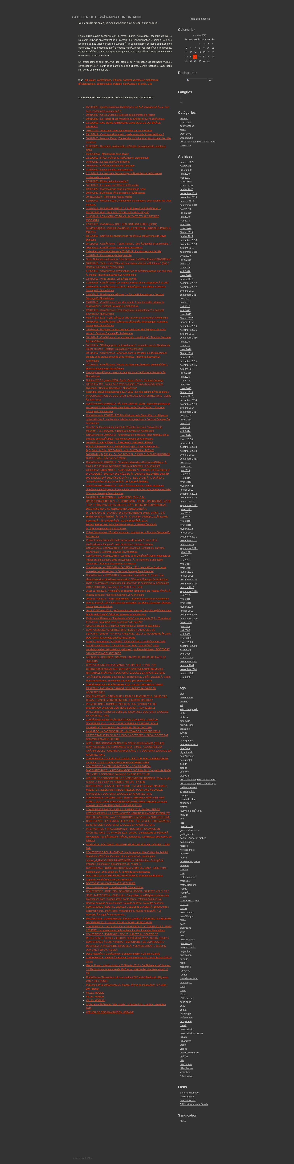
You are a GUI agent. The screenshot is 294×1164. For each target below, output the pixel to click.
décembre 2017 (188, 283)
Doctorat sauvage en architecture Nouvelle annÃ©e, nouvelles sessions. (125, 903)
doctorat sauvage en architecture (141, 80)
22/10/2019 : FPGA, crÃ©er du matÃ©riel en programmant (117, 157)
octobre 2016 (187, 333)
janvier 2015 (186, 396)
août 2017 (185, 298)
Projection (185, 145)
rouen (183, 990)
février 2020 (186, 185)
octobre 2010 (187, 587)
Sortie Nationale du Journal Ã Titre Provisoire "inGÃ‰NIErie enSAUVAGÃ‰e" (128, 259)
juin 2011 (185, 556)
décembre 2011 (188, 536)
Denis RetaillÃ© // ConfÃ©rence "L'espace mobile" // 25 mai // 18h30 (123, 953)
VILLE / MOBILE (95, 992)
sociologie (185, 1013)
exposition (185, 122)
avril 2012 (185, 521)
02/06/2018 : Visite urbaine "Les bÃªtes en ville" (112, 278)
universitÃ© (186, 1029)
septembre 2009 (188, 618)
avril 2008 (185, 653)
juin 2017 (185, 302)
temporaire (185, 1021)
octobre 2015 (187, 368)
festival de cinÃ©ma (190, 810)
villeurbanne (186, 1068)
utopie (183, 1044)
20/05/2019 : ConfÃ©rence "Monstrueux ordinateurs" (114, 247)
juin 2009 (185, 626)
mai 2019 (185, 220)
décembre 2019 (188, 193)
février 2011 (186, 571)
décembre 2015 (188, 361)
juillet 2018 (185, 259)
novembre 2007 (188, 661)
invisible (117, 83)
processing (186, 943)
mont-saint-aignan (189, 900)
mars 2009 (185, 638)
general (184, 118)
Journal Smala (187, 1100)
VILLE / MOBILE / (95, 1000)
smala (183, 1009)
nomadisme (186, 912)
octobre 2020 (187, 162)
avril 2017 (185, 310)
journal (183, 857)
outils (183, 129)
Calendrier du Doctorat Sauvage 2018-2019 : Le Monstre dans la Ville (123, 251)
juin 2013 (185, 470)
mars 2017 (185, 314)
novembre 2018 (188, 244)
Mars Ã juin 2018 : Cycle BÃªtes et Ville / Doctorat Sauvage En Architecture (127, 317)
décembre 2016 (188, 326)
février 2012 (186, 528)
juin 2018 (185, 263)
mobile (183, 888)
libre (182, 873)
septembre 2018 (188, 251)
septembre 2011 (188, 548)
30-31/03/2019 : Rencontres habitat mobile (109, 196)
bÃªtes (183, 732)
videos (183, 1048)
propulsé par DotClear (83, 1158)
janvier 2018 (186, 279)
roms (182, 986)
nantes (183, 908)
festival (183, 806)
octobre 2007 (187, 665)
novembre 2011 (188, 540)
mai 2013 (185, 474)
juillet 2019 (185, 212)
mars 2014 (185, 435)
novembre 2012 (188, 497)
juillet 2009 (185, 622)
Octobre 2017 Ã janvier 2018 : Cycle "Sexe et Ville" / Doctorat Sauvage (124, 380)
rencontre (185, 970)
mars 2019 (185, 228)
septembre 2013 (188, 458)
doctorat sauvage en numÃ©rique (198, 783)
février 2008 (186, 657)
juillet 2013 (185, 466)
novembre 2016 (188, 329)
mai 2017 (185, 306)
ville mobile (186, 1064)
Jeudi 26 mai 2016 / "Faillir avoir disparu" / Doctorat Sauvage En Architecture (127, 598)
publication (185, 955)
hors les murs (187, 849)
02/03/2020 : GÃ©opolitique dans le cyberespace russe (116, 189)
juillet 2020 (185, 169)
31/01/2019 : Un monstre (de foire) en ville (109, 255)
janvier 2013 (186, 489)
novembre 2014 (188, 404)
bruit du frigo (186, 725)
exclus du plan (187, 799)
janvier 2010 (186, 610)
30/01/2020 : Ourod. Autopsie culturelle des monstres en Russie (120, 114)
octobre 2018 (187, 247)
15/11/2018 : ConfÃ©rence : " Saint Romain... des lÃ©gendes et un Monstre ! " (128, 243)
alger (182, 693)
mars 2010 (185, 603)
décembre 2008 (188, 645)
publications (186, 137)
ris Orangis (186, 982)
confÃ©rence (104, 80)
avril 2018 (185, 271)
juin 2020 (185, 173)
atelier (92, 80)
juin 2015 (185, 376)
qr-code (142, 83)
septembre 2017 (188, 294)
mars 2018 (185, 275)
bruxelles (185, 728)
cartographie (186, 740)
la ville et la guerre (190, 861)
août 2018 (185, 255)
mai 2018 (185, 267)
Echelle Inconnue (189, 1092)
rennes (183, 974)
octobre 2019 (187, 201)
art (86, 80)
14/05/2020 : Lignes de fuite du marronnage (109, 169)
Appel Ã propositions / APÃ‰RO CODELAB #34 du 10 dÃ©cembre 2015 (126, 641)
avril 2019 (185, 224)
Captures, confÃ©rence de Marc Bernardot (109, 879)
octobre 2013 (187, 454)
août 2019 (185, 209)
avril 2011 (185, 563)
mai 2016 (185, 345)
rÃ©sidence (186, 998)
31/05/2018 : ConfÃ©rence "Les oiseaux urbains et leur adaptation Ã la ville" (127, 282)
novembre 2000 (188, 669)
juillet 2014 (185, 419)
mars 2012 (185, 525)
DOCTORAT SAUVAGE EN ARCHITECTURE (110, 883)
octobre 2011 (187, 544)
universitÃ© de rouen (191, 1033)
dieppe (183, 767)
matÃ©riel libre (188, 884)
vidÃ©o (184, 1056)
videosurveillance (189, 1052)
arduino (184, 701)
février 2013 (186, 486)
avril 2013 (185, 478)
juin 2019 (185, 216)
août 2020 (185, 165)
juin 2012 (185, 513)
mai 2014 (185, 427)
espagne (184, 795)
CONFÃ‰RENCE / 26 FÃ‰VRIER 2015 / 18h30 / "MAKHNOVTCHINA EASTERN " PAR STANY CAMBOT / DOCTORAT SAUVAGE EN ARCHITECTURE (124, 688)
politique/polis (187, 939)
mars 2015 (185, 388)
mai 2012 (185, 517)
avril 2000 (185, 677)
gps (182, 822)
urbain (183, 1037)
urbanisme (185, 1041)
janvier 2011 (186, 575)
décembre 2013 (188, 446)
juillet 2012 (185, 509)
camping (184, 736)
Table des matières (199, 18)
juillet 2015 (185, 372)
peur (182, 931)
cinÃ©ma (185, 748)
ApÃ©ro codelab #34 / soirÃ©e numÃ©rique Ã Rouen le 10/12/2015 (123, 625)
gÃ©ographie (187, 834)
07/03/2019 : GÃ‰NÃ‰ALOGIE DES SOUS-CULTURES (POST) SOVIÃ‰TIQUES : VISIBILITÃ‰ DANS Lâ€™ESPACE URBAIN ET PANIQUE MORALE (128, 228)
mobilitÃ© (185, 892)
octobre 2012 (187, 501)
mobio (183, 896)
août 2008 (185, 649)
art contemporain (189, 709)
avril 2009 (185, 634)
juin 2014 (185, 423)
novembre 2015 (188, 364)
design (183, 763)
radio (182, 962)
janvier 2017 (186, 322)
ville (150, 83)
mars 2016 (185, 349)
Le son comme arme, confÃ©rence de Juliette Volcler (115, 887)
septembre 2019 (188, 205)
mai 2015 (185, 380)
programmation (188, 947)
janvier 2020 (186, 189)
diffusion (117, 80)
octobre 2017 (187, 290)
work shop (185, 133)
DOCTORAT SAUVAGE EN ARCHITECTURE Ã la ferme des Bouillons (124, 875)
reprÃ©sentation (189, 978)
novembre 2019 (188, 197)
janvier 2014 (186, 443)
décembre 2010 (188, 579)
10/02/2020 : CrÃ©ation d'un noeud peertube (110, 165)
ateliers (184, 717)
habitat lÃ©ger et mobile (193, 838)
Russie (183, 994)
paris (182, 924)
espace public (104, 83)
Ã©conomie (186, 1076)
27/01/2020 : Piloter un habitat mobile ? (107, 181)
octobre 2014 (187, 407)
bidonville (185, 721)
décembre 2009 (188, 614)
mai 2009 (185, 630)
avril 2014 (185, 431)
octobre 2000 (187, 673)
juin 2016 (185, 341)
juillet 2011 (185, 552)
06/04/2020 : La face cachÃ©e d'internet (108, 161)
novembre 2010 (188, 583)
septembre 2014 (188, 411)
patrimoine (185, 927)
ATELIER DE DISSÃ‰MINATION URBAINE (110, 1012)
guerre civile (186, 826)
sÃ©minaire (186, 1017)
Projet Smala (187, 1096)
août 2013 (185, 462)
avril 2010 (185, 599)
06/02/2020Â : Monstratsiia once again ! (107, 153)
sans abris (185, 1001)
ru (181, 101)
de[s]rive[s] (186, 760)
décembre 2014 (188, 400)
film (182, 818)
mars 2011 (185, 567)
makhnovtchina (188, 877)
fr (180, 97)
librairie (184, 869)
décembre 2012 (188, 493)
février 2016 (186, 353)
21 (195, 56)
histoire (184, 845)
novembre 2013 (188, 450)
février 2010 (186, 606)
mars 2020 (185, 181)
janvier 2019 (186, 236)
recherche (185, 966)
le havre (184, 865)
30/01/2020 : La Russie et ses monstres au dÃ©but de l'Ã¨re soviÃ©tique (125, 118)
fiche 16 (184, 814)
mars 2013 (185, 482)
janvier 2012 (186, 532)
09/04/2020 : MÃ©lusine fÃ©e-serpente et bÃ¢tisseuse (115, 192)
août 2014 (185, 415)
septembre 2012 (188, 505)
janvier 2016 (186, 357)
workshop (185, 1072)
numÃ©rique (130, 83)
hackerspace (187, 842)
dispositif (184, 775)
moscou (184, 904)
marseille (185, 880)
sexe (182, 1005)
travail (183, 1025)
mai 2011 (185, 560)
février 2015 (186, 392)
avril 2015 (185, 384)
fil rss (183, 1121)
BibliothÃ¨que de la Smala (194, 1104)
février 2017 (186, 318)
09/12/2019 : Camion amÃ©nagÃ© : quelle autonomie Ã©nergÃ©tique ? (125, 134)
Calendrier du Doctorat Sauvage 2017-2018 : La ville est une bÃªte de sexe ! (127, 391)
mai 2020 (185, 177)
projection (185, 951)
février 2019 (186, 232)
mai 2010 (185, 595)
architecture (186, 697)
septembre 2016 (188, 337)
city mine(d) (186, 752)
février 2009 (186, 642)
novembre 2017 (188, 287)
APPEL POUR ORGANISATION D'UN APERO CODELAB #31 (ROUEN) (125, 743)
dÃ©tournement (87, 83)
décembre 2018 (188, 240)
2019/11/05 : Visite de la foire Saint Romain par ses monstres (119, 130)
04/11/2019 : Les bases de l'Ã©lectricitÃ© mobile (112, 185)
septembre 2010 (188, 591)
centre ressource (189, 744)
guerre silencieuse (190, 830)
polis (182, 935)
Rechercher (187, 73)
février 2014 (186, 439)
